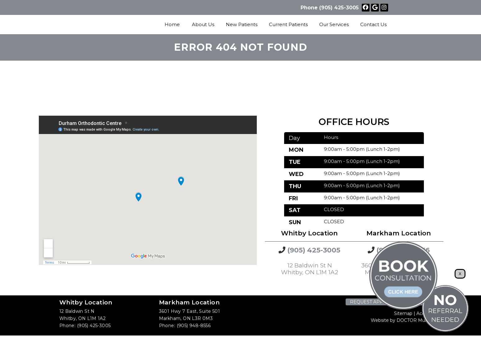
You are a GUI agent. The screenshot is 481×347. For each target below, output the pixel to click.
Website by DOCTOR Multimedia (406, 320)
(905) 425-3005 (339, 8)
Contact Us (373, 24)
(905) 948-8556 (194, 325)
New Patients (241, 24)
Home (172, 24)
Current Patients (288, 24)
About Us (203, 24)
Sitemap (403, 313)
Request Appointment (379, 302)
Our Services (334, 24)
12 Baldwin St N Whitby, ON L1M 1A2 (309, 269)
